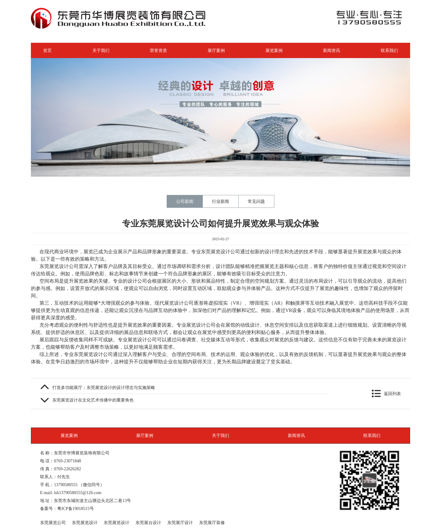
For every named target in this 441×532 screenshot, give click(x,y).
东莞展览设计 (85, 522)
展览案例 (274, 50)
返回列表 (392, 393)
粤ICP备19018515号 (75, 508)
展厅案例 (216, 50)
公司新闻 (184, 201)
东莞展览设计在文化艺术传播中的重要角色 (93, 400)
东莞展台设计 (148, 522)
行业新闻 (220, 201)
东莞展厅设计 (180, 522)
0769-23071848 (67, 461)
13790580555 (65, 484)
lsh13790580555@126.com (77, 492)
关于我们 (100, 50)
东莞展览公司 (53, 522)
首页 (47, 50)
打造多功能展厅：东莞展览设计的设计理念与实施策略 (103, 387)
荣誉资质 (158, 50)
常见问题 (256, 201)
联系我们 (389, 50)
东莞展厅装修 (212, 522)
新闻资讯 (331, 50)
